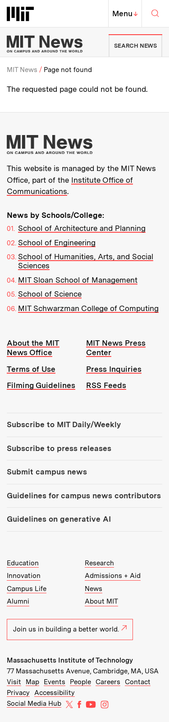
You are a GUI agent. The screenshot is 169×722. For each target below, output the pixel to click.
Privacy (18, 693)
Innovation (24, 576)
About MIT (101, 601)
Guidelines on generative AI (59, 518)
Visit (14, 682)
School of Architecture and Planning (82, 228)
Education (23, 563)
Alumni (18, 601)
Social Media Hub (34, 703)
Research (99, 563)
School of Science (50, 293)
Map (32, 682)
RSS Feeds (106, 385)
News (93, 589)
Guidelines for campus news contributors (84, 495)
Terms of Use (31, 369)
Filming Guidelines (41, 385)
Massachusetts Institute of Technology (70, 660)
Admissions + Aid (113, 576)
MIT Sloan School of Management (77, 279)
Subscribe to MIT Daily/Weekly (64, 424)
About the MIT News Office (33, 347)
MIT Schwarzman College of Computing (88, 308)
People (80, 682)
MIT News (22, 70)
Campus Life (26, 589)
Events (54, 682)
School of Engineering (57, 242)
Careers (108, 682)
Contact (138, 682)
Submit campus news (47, 471)
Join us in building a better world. (70, 629)
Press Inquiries (114, 369)
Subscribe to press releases (59, 448)
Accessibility (54, 693)
